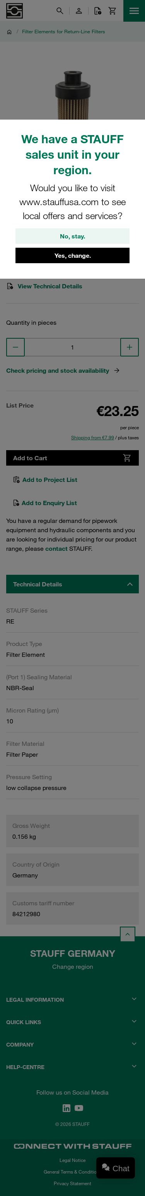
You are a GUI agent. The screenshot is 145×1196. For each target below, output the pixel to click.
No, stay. (72, 236)
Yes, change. (73, 255)
